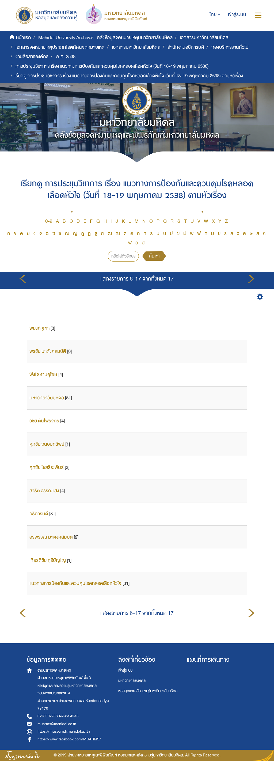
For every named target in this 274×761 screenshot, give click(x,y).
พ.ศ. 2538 (65, 56)
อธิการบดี (38, 514)
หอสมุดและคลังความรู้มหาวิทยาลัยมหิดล (147, 691)
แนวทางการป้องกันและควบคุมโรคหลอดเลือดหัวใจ (75, 583)
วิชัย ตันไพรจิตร (44, 421)
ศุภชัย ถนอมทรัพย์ (46, 444)
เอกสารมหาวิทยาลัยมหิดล (204, 37)
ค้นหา (154, 256)
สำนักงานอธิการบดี (186, 47)
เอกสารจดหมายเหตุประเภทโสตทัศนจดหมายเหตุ (60, 47)
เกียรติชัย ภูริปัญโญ (47, 560)
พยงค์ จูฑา (39, 328)
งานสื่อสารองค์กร (32, 56)
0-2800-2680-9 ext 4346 (58, 716)
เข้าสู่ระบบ (125, 670)
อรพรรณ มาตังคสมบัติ (51, 537)
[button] (215, 14)
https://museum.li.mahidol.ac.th (63, 731)
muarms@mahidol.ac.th (56, 724)
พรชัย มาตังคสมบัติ (47, 351)
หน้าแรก (23, 37)
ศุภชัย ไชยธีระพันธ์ (46, 467)
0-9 (48, 221)
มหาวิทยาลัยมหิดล (46, 398)
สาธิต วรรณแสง (44, 491)
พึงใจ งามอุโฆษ (43, 374)
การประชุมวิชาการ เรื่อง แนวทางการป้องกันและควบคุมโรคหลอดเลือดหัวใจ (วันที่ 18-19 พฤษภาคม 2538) (112, 66)
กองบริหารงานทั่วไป (230, 47)
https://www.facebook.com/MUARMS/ (69, 739)
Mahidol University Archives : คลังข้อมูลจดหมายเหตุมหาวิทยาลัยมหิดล (105, 37)
